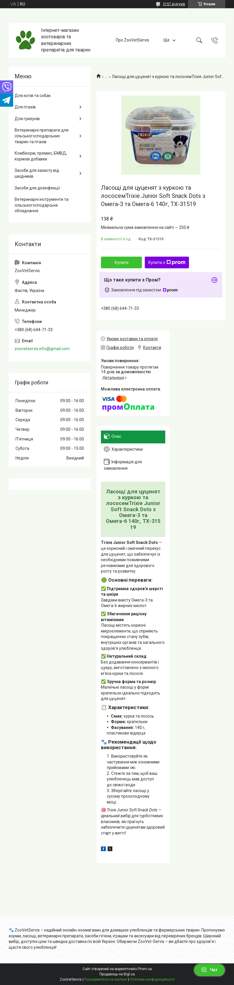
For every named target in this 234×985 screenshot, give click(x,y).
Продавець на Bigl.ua (117, 974)
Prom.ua (145, 969)
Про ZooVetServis (132, 40)
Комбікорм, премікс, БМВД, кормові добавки (41, 156)
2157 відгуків (174, 4)
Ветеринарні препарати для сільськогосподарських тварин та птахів (41, 136)
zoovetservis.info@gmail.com (42, 348)
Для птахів (25, 107)
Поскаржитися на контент (105, 979)
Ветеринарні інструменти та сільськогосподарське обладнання (41, 205)
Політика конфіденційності (152, 979)
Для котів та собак (33, 95)
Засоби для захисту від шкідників (37, 173)
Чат (209, 969)
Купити (121, 262)
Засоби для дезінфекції (37, 188)
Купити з (166, 262)
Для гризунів (27, 118)
